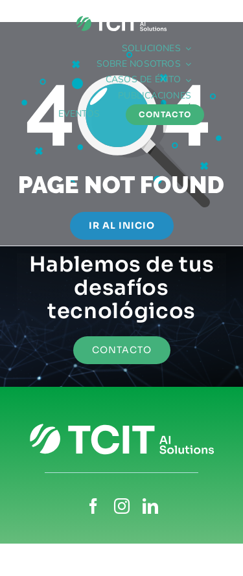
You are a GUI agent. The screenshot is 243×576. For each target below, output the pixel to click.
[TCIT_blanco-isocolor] (121, 17)
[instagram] (122, 506)
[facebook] (93, 506)
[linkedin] (150, 506)
